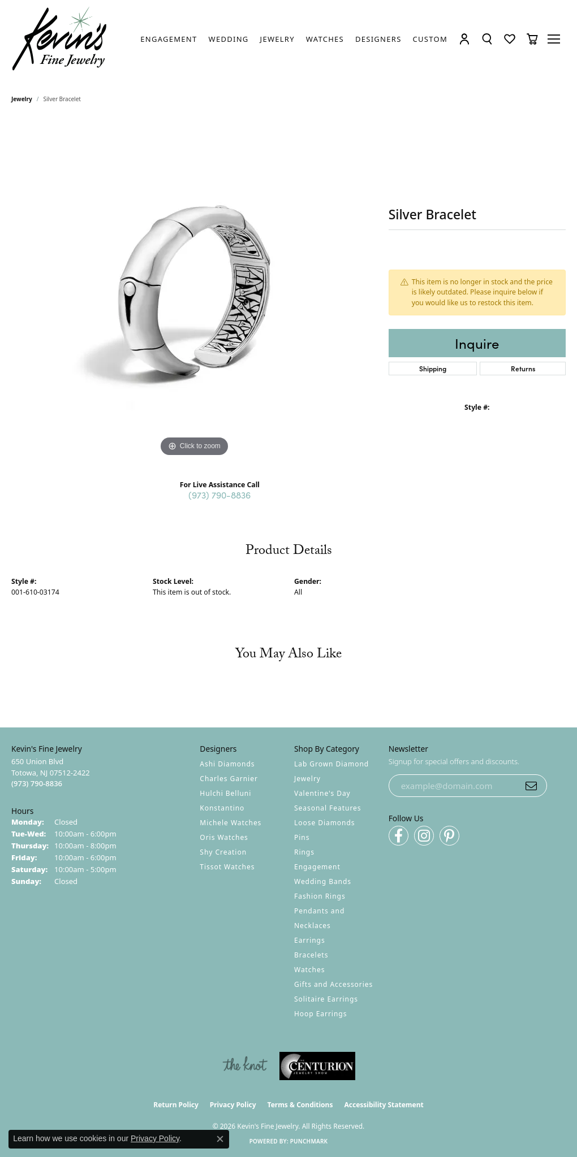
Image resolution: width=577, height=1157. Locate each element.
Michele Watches (230, 822)
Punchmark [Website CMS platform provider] (309, 1141)
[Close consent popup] (220, 1139)
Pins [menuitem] (301, 837)
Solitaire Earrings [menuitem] (326, 999)
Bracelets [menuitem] (311, 955)
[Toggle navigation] (554, 39)
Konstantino (222, 808)
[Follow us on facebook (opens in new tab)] (398, 836)
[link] (168, 39)
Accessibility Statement (383, 1105)
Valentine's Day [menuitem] (322, 793)
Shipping (432, 368)
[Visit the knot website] (245, 1066)
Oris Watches (224, 837)
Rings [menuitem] (304, 852)
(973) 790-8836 (219, 494)
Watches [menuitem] (309, 969)
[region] (194, 290)
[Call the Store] (36, 783)
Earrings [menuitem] (309, 940)
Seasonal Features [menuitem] (327, 808)
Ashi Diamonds (227, 764)
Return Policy (176, 1105)
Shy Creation (223, 852)
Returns (523, 368)
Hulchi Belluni (225, 793)
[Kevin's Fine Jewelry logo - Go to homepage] (60, 39)
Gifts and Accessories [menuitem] (333, 984)
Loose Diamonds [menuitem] (324, 822)
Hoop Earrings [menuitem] (320, 1014)
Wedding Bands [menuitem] (322, 881)
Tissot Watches (227, 867)
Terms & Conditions (300, 1105)
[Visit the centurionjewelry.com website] (317, 1066)
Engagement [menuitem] (317, 867)
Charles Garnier (228, 778)
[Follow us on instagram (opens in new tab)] (424, 836)
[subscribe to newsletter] (531, 785)
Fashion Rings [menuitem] (320, 896)
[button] (464, 39)
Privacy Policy (233, 1105)
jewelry (21, 99)
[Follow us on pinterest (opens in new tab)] (449, 836)
